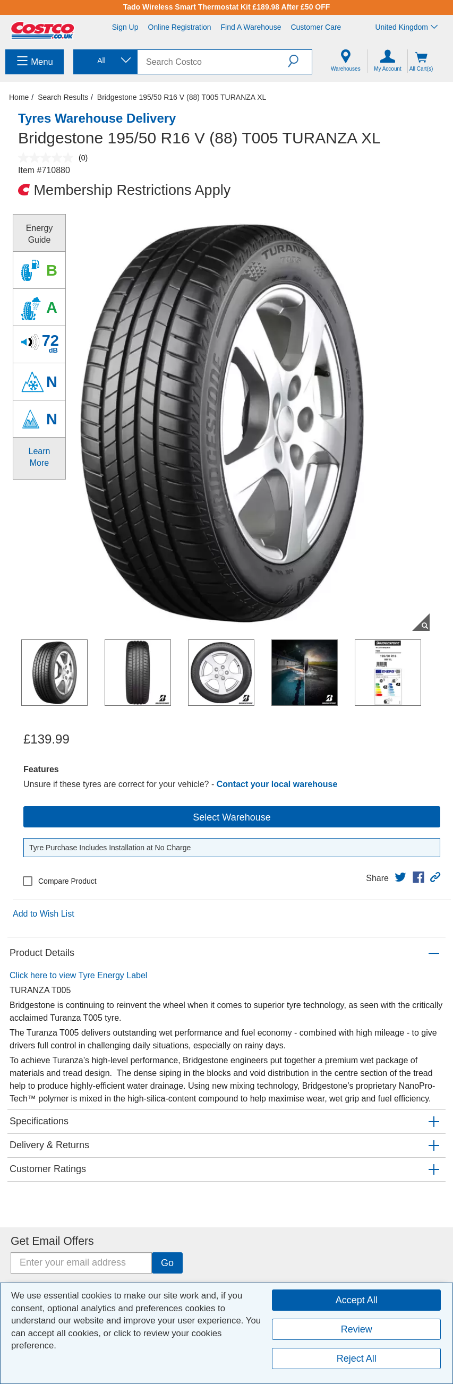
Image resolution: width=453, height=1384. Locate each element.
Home (19, 97)
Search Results (63, 97)
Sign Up (125, 27)
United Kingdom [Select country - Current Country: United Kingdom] (406, 27)
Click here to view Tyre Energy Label (78, 975)
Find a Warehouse (251, 27)
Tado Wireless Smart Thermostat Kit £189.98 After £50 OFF (226, 7)
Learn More (39, 457)
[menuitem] (34, 61)
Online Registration (179, 27)
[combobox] (104, 60)
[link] (400, 877)
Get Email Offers (52, 1241)
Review (356, 1329)
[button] (300, 61)
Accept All (357, 1300)
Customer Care (315, 27)
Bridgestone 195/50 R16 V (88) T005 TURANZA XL (182, 97)
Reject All (357, 1358)
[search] (213, 62)
